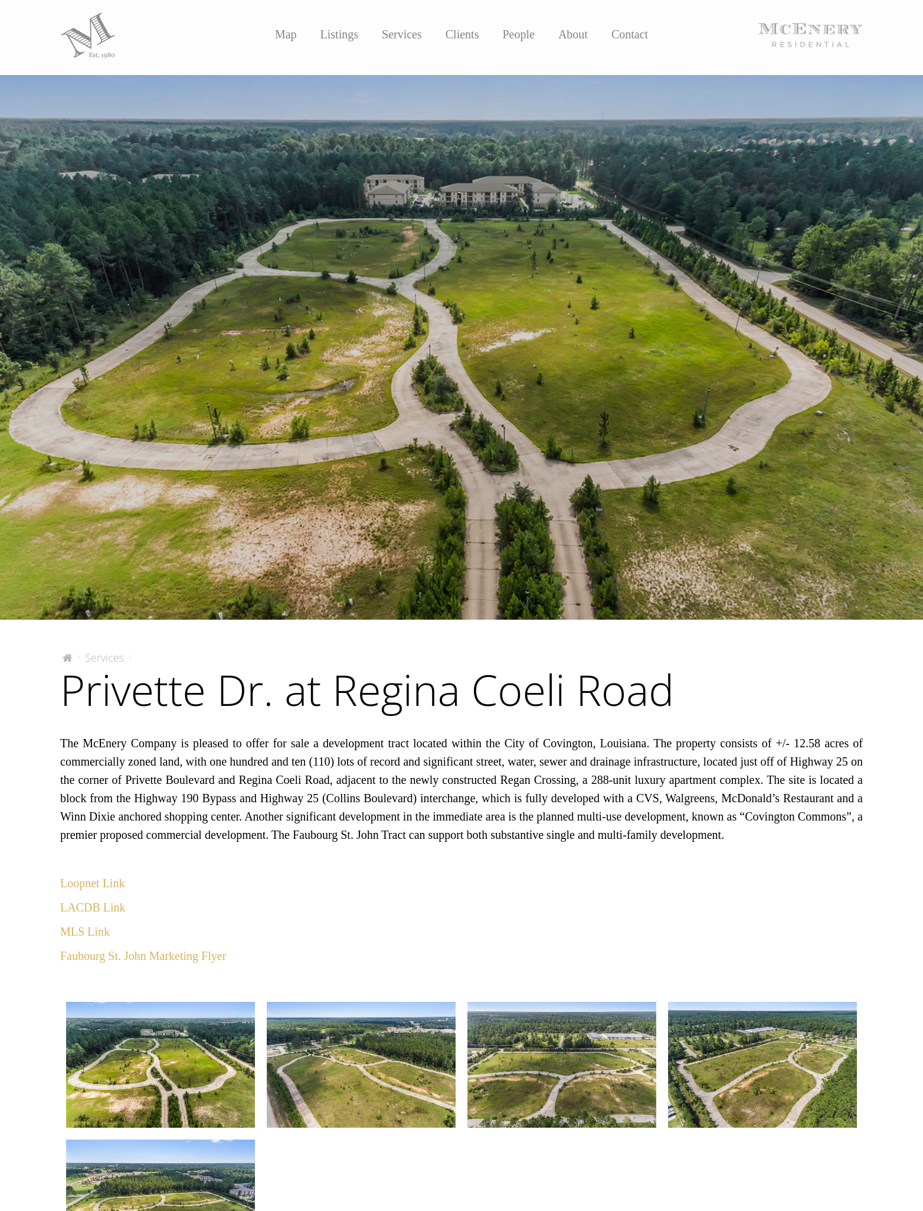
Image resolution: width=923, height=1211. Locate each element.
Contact (629, 34)
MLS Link (85, 931)
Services (402, 34)
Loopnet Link (92, 883)
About (573, 34)
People (518, 34)
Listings (339, 34)
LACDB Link (93, 907)
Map (286, 34)
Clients (462, 34)
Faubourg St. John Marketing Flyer (143, 955)
